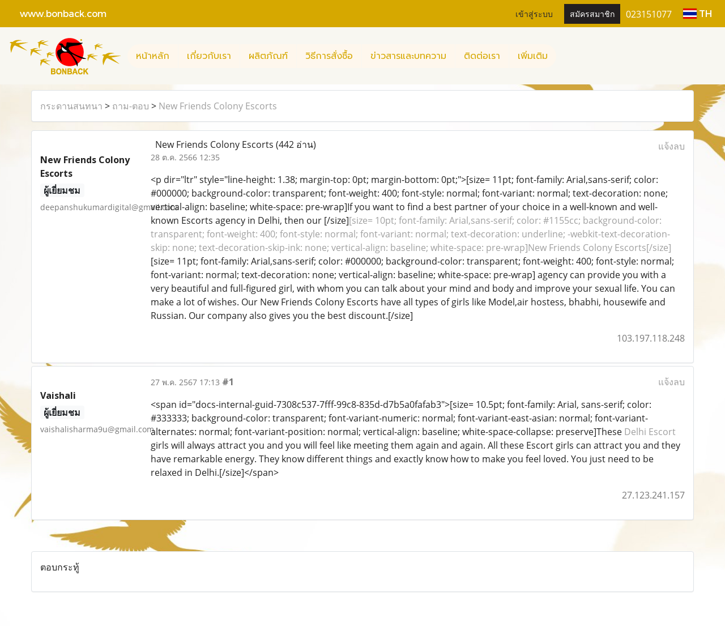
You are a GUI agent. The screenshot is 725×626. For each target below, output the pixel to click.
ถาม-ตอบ (130, 106)
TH (697, 13)
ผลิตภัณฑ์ (268, 56)
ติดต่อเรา (482, 56)
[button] (566, 56)
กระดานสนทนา (71, 106)
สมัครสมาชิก (592, 13)
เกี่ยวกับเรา (209, 56)
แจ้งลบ (671, 146)
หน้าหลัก (152, 56)
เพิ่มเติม (533, 56)
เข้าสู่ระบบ (534, 13)
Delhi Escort (650, 431)
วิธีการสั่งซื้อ (329, 56)
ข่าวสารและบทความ (408, 56)
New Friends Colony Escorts (218, 106)
